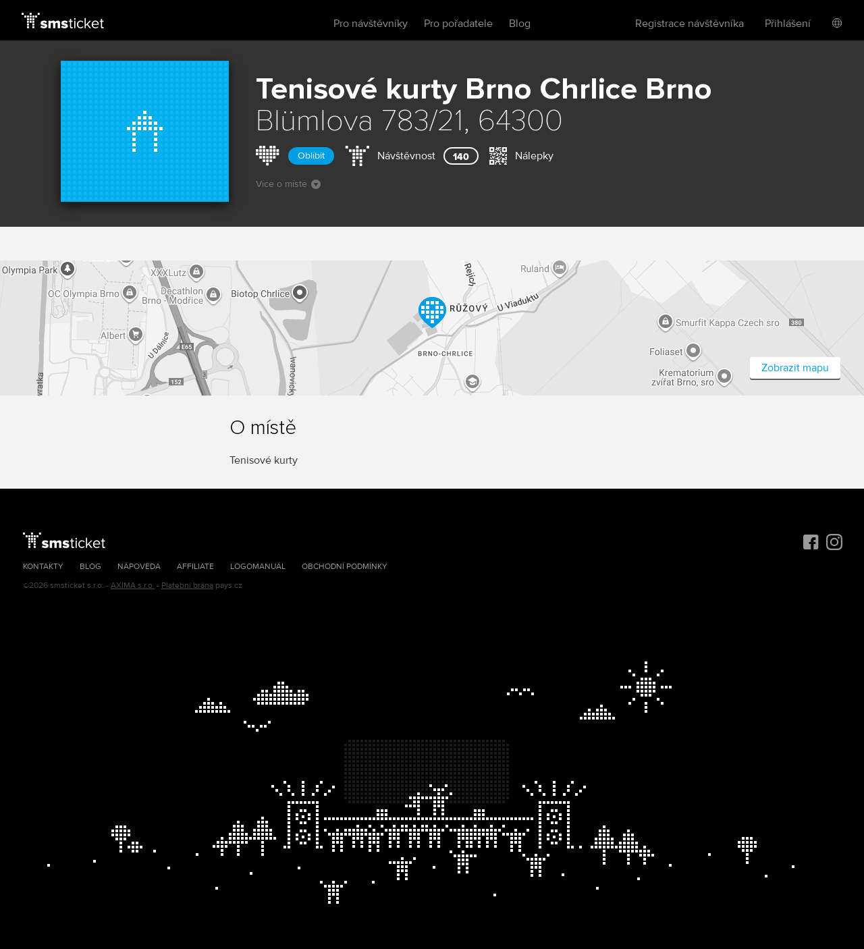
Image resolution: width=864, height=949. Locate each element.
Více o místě (288, 184)
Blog (520, 23)
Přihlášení (788, 23)
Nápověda (139, 567)
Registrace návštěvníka (689, 23)
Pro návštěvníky (370, 23)
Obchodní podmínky (344, 567)
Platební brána (187, 585)
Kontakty (43, 567)
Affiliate (195, 567)
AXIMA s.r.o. (133, 585)
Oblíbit (311, 155)
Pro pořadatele (458, 23)
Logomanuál (258, 567)
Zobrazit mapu (795, 368)
